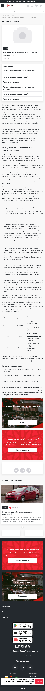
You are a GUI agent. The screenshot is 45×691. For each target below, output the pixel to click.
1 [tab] (19, 526)
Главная (4, 15)
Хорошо (39, 681)
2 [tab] (23, 527)
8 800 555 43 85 (22, 646)
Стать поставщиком (22, 655)
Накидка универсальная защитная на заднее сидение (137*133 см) (34, 326)
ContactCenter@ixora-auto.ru (25, 651)
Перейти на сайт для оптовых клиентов (21, 1)
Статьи (10, 15)
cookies (20, 680)
